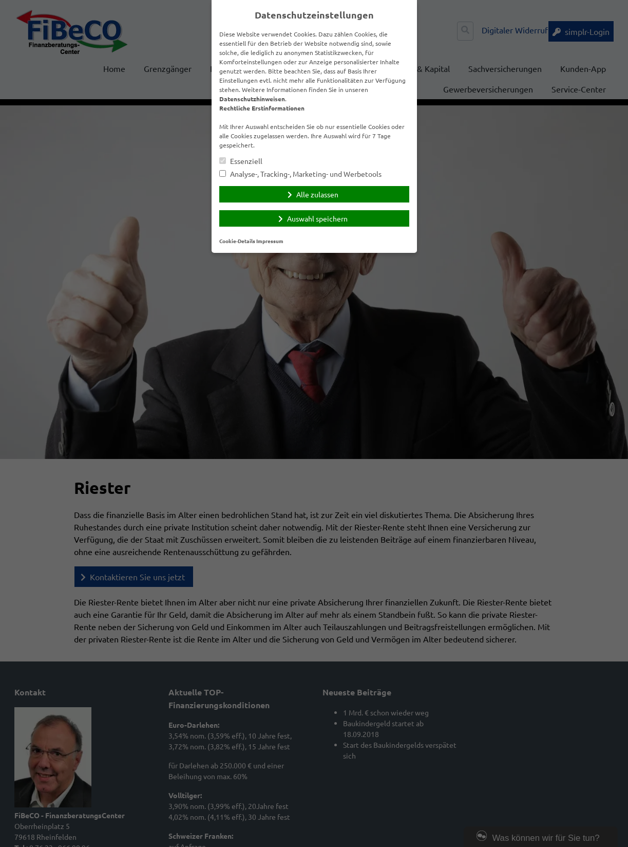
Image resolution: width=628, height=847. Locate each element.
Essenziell (240, 161)
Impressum (269, 241)
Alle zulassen (317, 194)
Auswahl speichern (317, 218)
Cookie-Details (237, 241)
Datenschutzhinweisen (252, 99)
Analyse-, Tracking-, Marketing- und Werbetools (300, 174)
